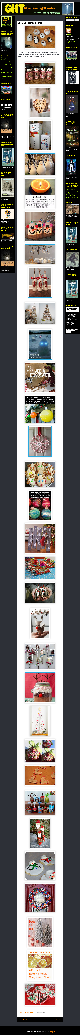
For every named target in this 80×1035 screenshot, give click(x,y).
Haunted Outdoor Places (72, 197)
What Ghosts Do (70, 194)
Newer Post (22, 1020)
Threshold (3, 70)
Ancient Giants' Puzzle (72, 196)
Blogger (52, 1032)
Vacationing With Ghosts (7, 62)
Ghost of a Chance (6, 64)
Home (40, 1020)
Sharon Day (70, 34)
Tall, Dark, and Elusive (7, 67)
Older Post (58, 1020)
